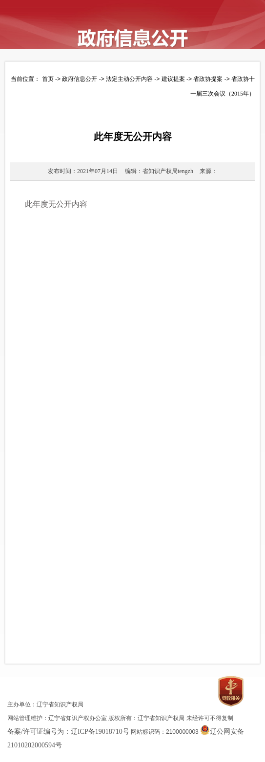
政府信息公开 (79, 79)
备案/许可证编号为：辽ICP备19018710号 (68, 731)
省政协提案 (208, 79)
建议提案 (173, 79)
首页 (48, 79)
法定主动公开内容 (129, 79)
